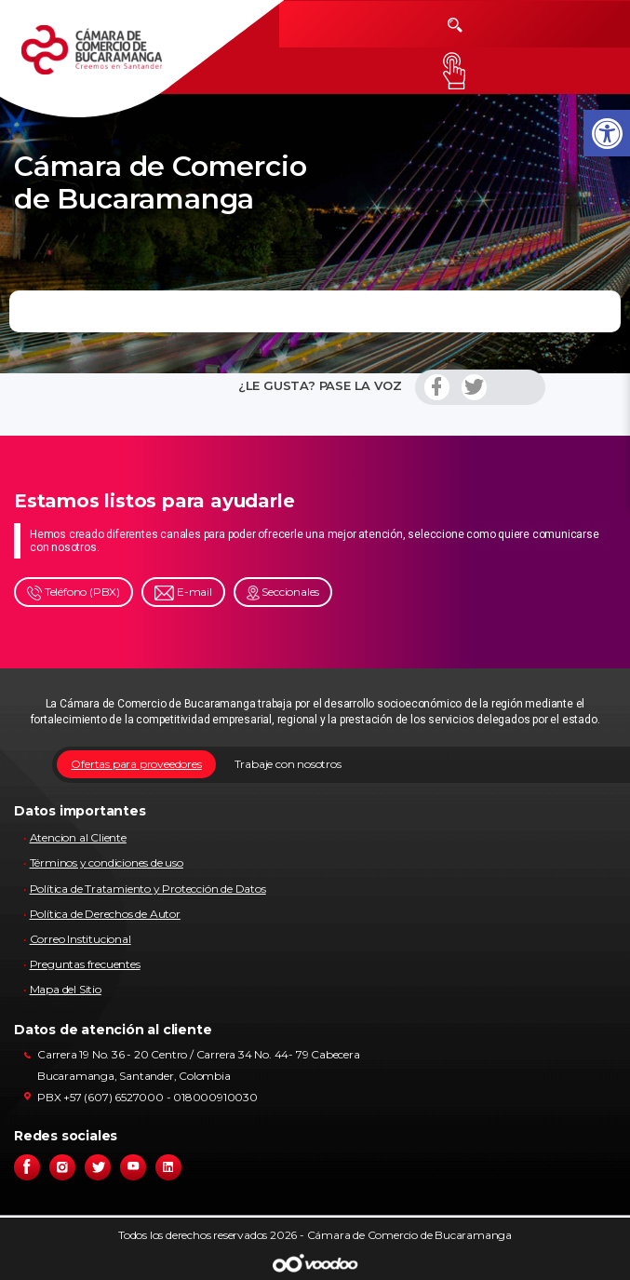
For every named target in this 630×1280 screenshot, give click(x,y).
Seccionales (283, 592)
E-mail (183, 592)
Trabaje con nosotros (288, 764)
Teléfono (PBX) (73, 592)
